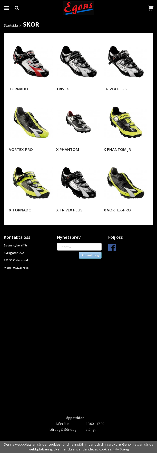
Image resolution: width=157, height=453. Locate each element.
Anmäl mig (90, 255)
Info (116, 449)
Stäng (124, 449)
